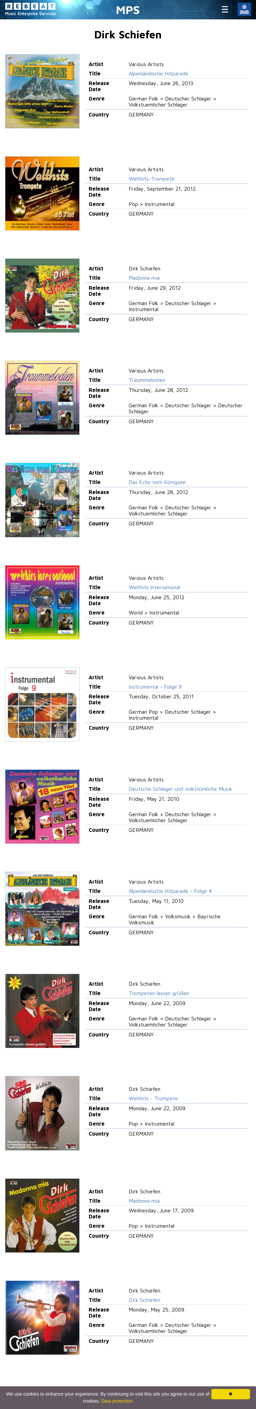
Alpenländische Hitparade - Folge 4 (170, 891)
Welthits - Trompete (153, 1098)
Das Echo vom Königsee (157, 482)
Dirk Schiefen (144, 1300)
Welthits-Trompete (152, 179)
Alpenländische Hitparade (158, 73)
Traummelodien (147, 380)
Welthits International (154, 587)
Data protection (117, 1401)
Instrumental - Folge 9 (155, 687)
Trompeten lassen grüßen (159, 993)
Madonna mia (144, 278)
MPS (128, 9)
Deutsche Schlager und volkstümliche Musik (180, 789)
